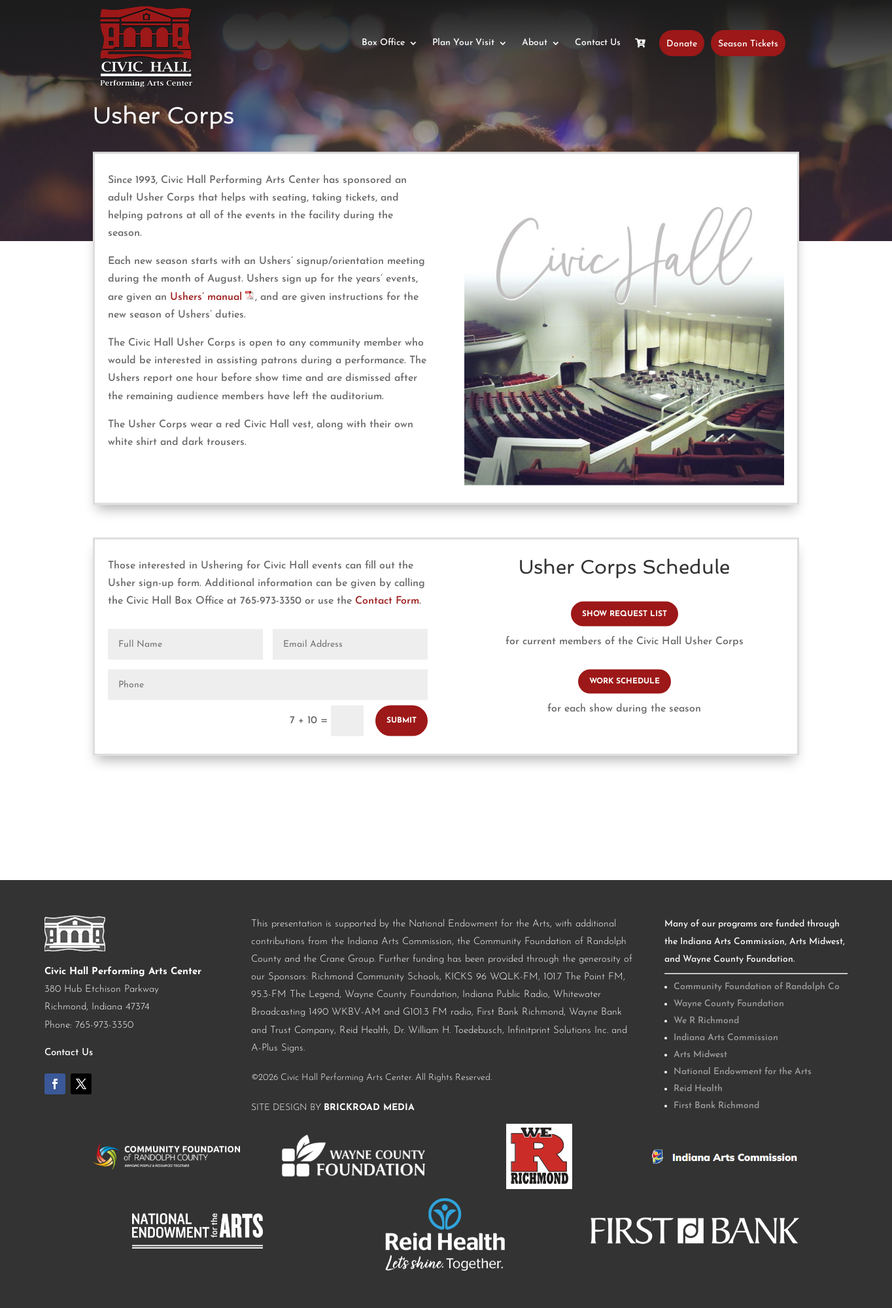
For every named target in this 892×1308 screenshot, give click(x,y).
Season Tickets (748, 43)
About (534, 43)
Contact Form (387, 601)
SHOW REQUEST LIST (624, 614)
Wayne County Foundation (729, 1004)
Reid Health (698, 1089)
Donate (681, 43)
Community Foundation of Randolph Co (757, 987)
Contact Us (598, 43)
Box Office (383, 43)
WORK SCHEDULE (624, 681)
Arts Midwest (700, 1055)
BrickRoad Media (369, 1108)
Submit (401, 720)
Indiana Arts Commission (726, 1038)
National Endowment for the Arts (743, 1072)
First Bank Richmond (716, 1106)
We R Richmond (706, 1021)
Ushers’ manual (212, 296)
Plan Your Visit (463, 43)
